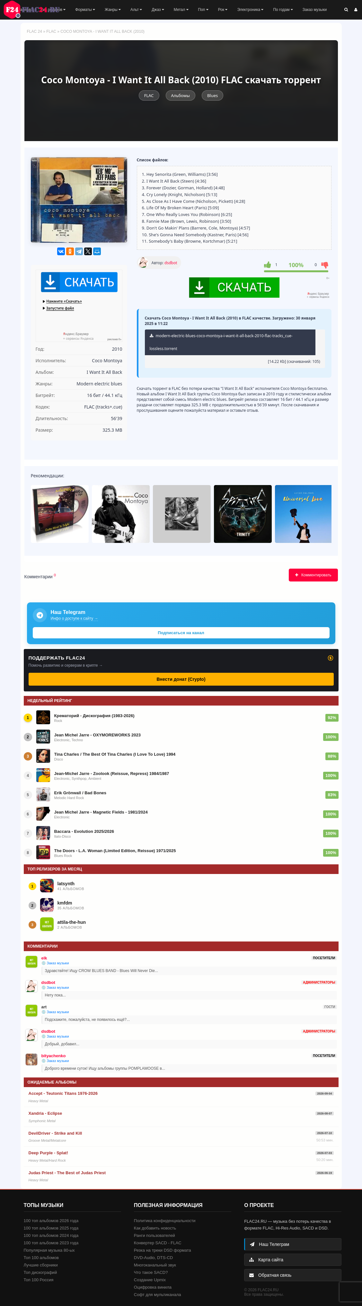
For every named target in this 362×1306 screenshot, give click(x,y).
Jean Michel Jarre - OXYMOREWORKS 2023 (97, 735)
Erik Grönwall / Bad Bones (80, 792)
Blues (212, 95)
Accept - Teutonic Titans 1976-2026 (63, 1093)
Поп (203, 9)
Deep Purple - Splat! (48, 1152)
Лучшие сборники (41, 1265)
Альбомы (180, 95)
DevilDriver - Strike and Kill (55, 1133)
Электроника (250, 9)
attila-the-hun (71, 922)
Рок (223, 9)
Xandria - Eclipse (45, 1113)
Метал (181, 9)
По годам (283, 9)
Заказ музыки (315, 9)
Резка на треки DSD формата (162, 1250)
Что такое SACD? (151, 1272)
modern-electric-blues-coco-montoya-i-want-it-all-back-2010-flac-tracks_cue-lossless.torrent (221, 342)
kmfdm (64, 902)
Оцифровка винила (153, 1287)
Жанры (113, 9)
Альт (136, 9)
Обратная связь (270, 1275)
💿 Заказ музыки (55, 963)
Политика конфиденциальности (165, 1220)
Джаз (158, 9)
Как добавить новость (155, 1228)
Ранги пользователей (154, 1235)
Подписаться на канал (181, 632)
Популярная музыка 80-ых (49, 1250)
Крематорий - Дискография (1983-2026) (94, 715)
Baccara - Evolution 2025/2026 (84, 831)
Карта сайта (266, 1259)
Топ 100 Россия (39, 1279)
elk (44, 958)
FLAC (51, 31)
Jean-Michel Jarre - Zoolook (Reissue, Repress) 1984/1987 (111, 773)
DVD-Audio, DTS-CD (153, 1257)
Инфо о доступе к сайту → (74, 618)
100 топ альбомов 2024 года (51, 1235)
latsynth (66, 883)
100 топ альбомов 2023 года (51, 1242)
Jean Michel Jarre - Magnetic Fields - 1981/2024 (101, 812)
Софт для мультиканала (157, 1294)
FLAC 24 (35, 9)
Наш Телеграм (269, 1244)
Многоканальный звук (155, 1265)
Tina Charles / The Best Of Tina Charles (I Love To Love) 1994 (115, 754)
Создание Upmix (150, 1279)
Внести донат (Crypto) (180, 679)
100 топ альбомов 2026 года (51, 1220)
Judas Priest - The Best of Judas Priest (67, 1172)
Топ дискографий (40, 1272)
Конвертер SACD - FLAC (157, 1242)
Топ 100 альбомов (41, 1257)
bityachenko (53, 1055)
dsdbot (170, 263)
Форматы (85, 9)
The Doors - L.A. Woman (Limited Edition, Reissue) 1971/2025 (115, 850)
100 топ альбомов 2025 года (51, 1228)
